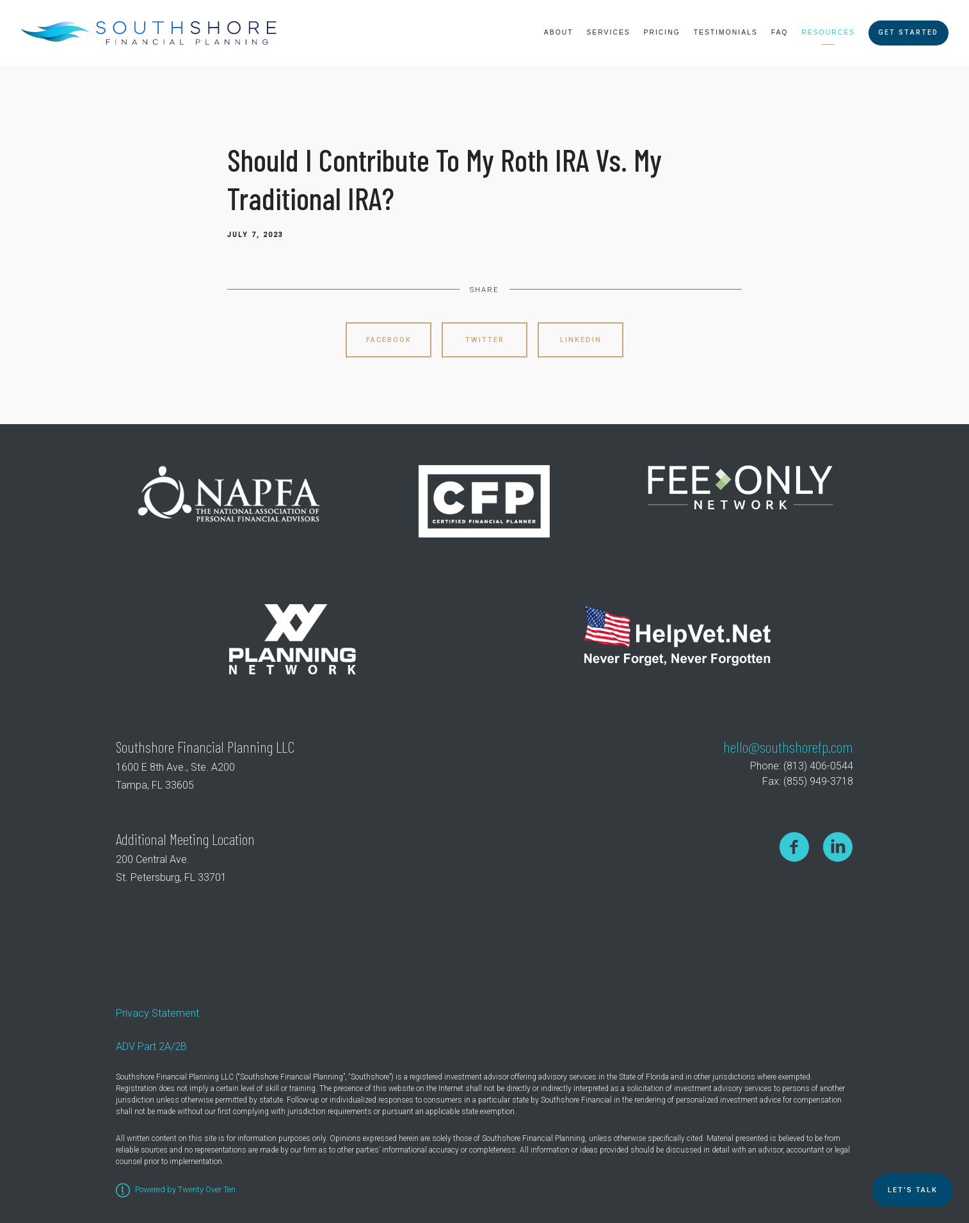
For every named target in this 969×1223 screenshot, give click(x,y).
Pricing (662, 32)
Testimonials (726, 32)
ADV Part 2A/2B (151, 1046)
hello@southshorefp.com (788, 746)
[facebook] (794, 846)
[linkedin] (837, 846)
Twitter (484, 340)
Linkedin (581, 340)
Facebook (389, 340)
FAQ (780, 32)
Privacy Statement (157, 1013)
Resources (828, 32)
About (558, 32)
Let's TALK (913, 1190)
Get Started (908, 32)
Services (608, 32)
